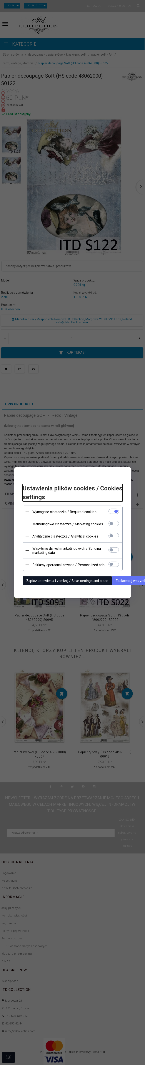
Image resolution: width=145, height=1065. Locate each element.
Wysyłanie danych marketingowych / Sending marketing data (66, 550)
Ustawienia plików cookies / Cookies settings (72, 493)
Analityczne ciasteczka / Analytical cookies (65, 536)
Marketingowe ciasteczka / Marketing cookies (67, 524)
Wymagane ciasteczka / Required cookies (64, 512)
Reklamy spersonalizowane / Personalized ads (68, 565)
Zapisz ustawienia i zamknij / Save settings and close (67, 581)
